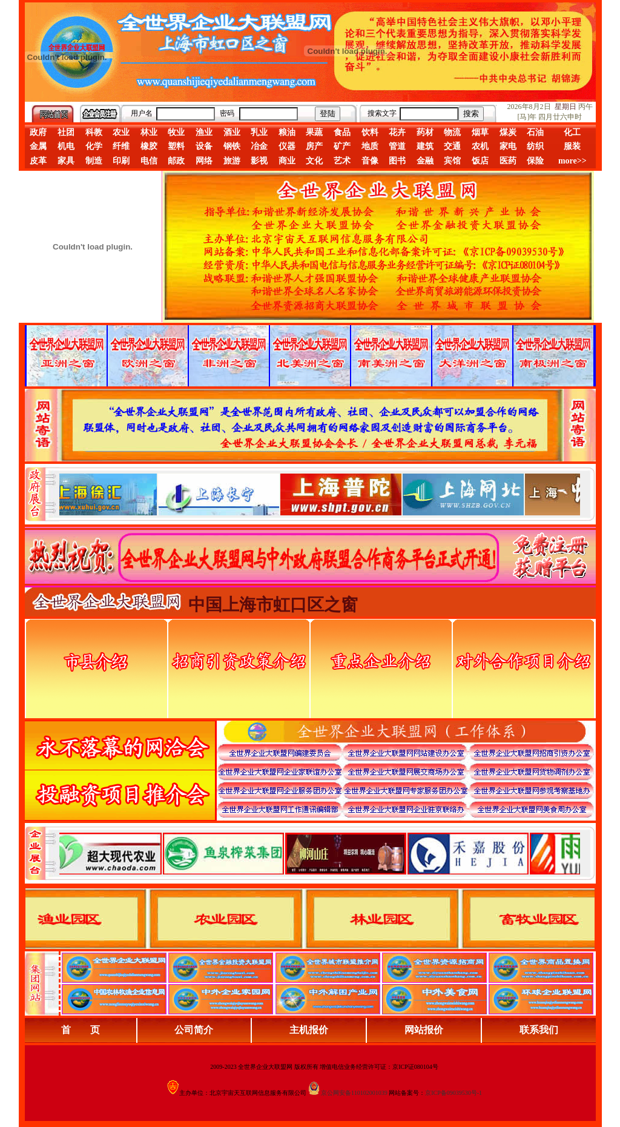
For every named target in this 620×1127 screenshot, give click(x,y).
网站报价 (423, 1030)
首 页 (80, 1030)
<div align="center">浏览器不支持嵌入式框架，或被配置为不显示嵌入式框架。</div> (319, 853)
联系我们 (538, 1030)
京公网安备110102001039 (354, 1092)
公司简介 (193, 1030)
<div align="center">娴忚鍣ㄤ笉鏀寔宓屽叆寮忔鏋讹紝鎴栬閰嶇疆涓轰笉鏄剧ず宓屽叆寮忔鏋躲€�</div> (319, 494)
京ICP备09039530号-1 (453, 1092)
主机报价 (308, 1030)
